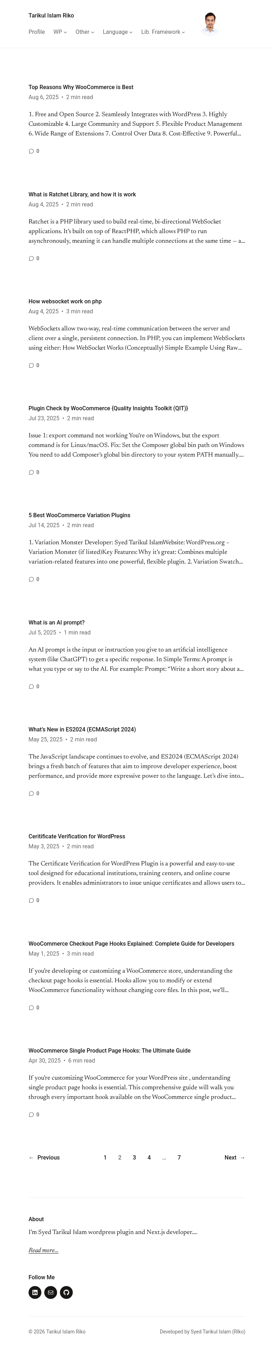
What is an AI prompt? (57, 622)
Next (235, 1157)
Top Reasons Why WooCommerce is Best (81, 87)
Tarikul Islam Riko (51, 15)
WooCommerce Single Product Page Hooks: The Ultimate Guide (110, 1050)
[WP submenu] (65, 32)
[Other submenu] (93, 32)
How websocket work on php (65, 301)
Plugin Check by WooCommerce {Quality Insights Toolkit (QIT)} (108, 408)
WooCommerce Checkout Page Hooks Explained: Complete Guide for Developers (131, 943)
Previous (44, 1157)
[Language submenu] (131, 32)
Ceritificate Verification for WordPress (77, 836)
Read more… (44, 1251)
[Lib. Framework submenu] (183, 32)
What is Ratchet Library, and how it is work (82, 194)
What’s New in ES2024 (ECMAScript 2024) (82, 729)
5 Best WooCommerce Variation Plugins (79, 515)
